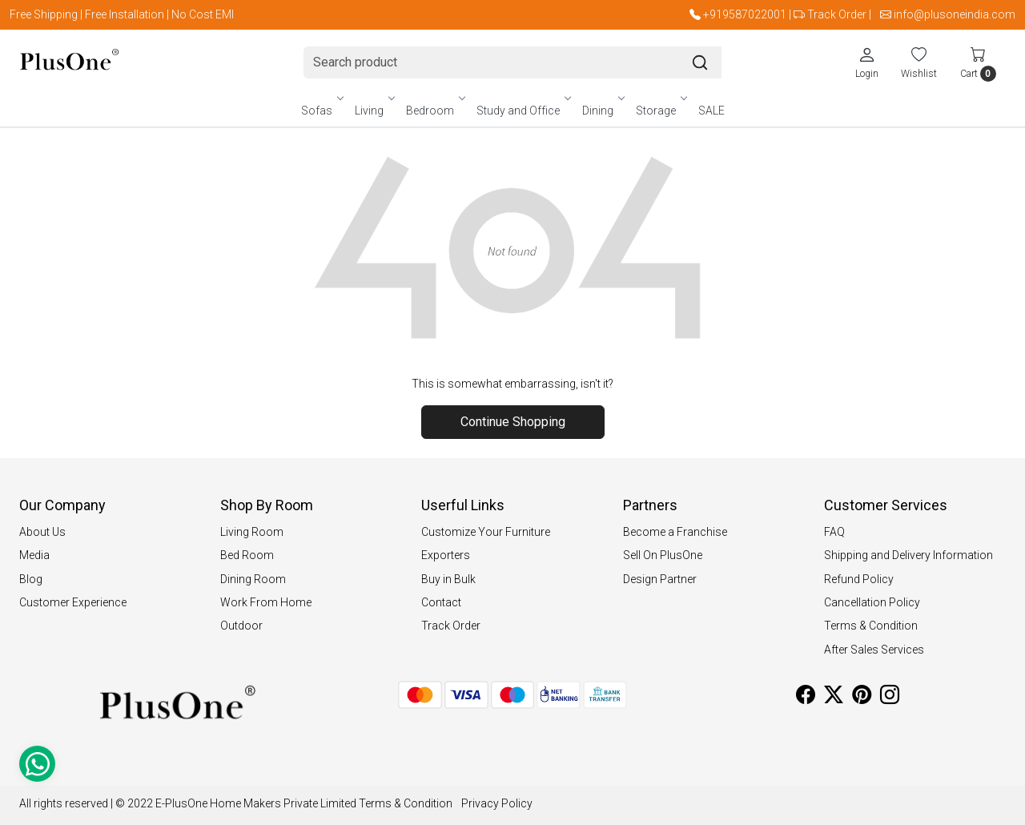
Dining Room (253, 579)
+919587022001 (744, 14)
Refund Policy (859, 579)
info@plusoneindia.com (954, 14)
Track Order (836, 14)
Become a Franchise (675, 531)
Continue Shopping (512, 421)
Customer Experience (73, 602)
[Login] (867, 62)
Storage (660, 110)
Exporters (445, 555)
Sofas (321, 110)
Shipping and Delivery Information (908, 555)
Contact (441, 602)
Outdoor (241, 625)
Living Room (251, 531)
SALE (711, 110)
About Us (42, 531)
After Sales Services (874, 649)
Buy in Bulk (448, 579)
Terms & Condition (871, 625)
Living (374, 110)
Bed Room (247, 555)
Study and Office (522, 110)
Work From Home (266, 602)
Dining (602, 110)
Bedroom (435, 110)
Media (34, 555)
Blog (30, 579)
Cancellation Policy (872, 602)
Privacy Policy (497, 803)
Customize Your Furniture (485, 531)
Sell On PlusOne (662, 555)
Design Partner (660, 579)
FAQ (834, 531)
